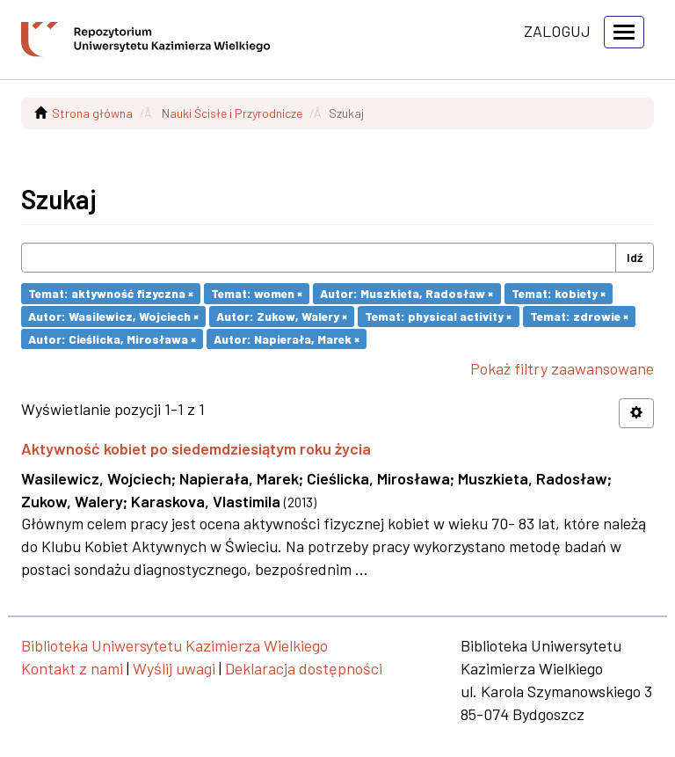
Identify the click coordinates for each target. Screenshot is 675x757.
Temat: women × (256, 293)
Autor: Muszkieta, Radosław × (406, 293)
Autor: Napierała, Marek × (286, 338)
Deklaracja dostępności (303, 668)
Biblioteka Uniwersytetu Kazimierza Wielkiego (174, 645)
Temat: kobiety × (559, 293)
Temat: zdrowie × (579, 316)
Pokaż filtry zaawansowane (562, 368)
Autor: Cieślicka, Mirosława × (112, 338)
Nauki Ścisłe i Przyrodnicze (232, 113)
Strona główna (92, 113)
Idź (634, 257)
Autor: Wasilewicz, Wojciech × (113, 316)
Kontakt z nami (72, 668)
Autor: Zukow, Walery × (281, 316)
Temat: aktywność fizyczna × (110, 293)
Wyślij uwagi (174, 668)
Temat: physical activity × (438, 316)
